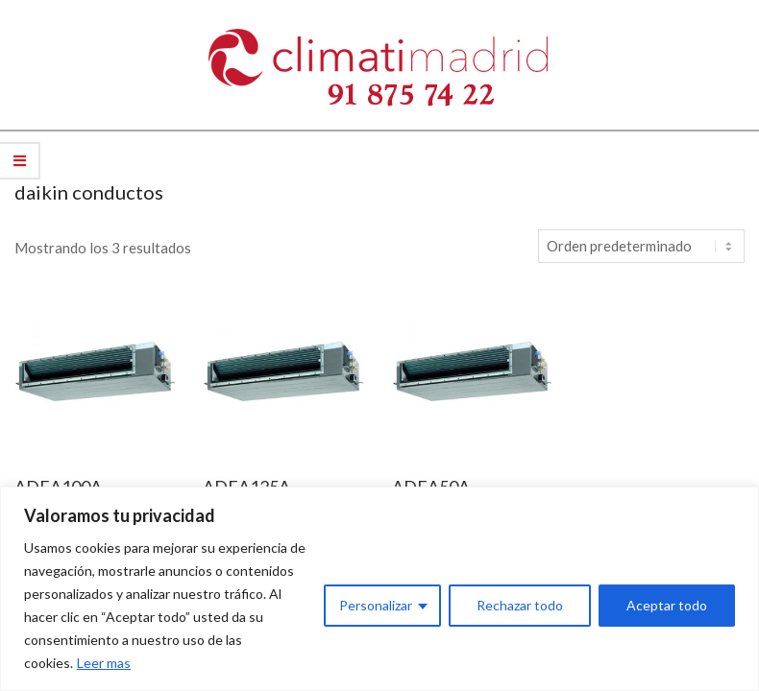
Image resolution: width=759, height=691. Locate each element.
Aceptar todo (666, 605)
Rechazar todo (520, 605)
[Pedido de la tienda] (641, 246)
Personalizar (375, 605)
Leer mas (104, 663)
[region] (379, 589)
